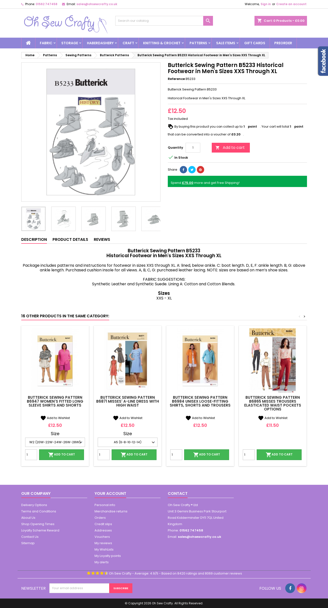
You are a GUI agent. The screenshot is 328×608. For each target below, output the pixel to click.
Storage (69, 43)
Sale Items (225, 43)
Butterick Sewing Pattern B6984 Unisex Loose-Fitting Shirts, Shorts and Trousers (200, 401)
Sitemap (28, 543)
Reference (176, 79)
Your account (110, 493)
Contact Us (30, 536)
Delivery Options (34, 505)
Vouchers (102, 536)
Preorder (283, 43)
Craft (128, 43)
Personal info (105, 505)
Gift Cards (254, 43)
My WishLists (104, 549)
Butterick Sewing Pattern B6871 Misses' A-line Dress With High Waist (127, 401)
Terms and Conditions (38, 511)
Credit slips (103, 524)
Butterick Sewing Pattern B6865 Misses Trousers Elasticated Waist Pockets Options (272, 403)
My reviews (103, 543)
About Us (28, 517)
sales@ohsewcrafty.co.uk (96, 4)
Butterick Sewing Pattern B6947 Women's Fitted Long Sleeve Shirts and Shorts (55, 401)
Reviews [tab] (102, 239)
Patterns (198, 43)
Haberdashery (100, 43)
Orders (100, 517)
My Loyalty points (108, 555)
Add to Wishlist (55, 418)
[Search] (164, 21)
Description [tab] (34, 239)
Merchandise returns (111, 511)
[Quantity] (193, 148)
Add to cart (230, 147)
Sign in (266, 4)
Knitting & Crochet (161, 43)
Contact (178, 493)
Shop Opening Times (37, 524)
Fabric (46, 43)
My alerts (102, 562)
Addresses (103, 530)
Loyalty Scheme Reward (40, 530)
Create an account (291, 4)
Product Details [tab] (70, 239)
